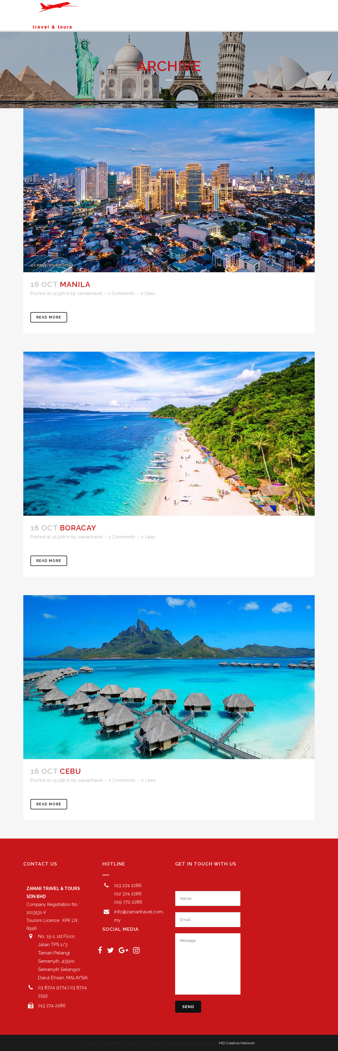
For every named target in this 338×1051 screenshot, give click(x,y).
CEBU (70, 771)
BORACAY (78, 527)
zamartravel (89, 293)
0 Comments (121, 293)
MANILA (75, 284)
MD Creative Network (237, 1043)
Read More (48, 317)
